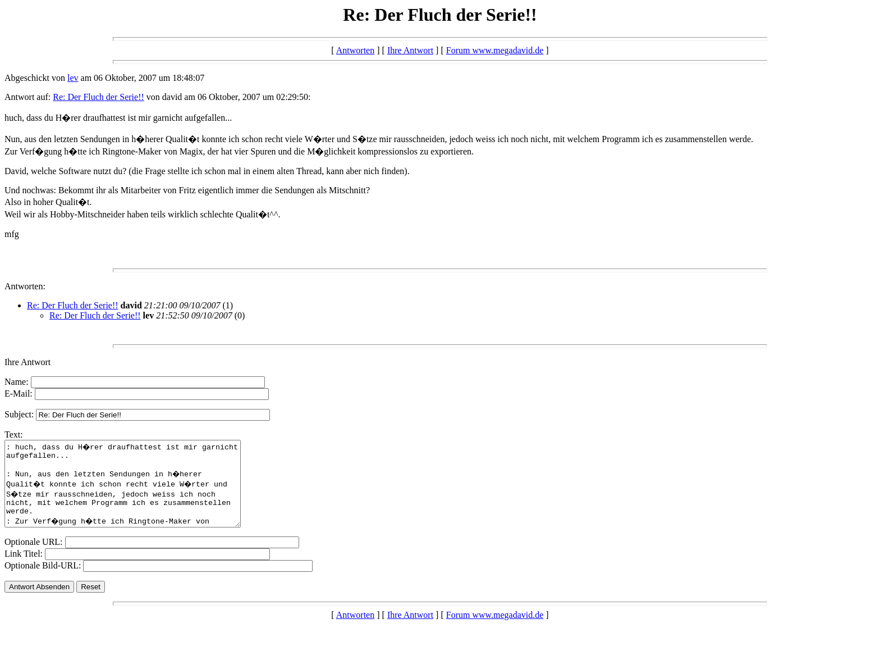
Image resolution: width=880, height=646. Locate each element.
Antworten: (24, 286)
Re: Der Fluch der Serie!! (98, 97)
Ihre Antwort (410, 50)
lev (73, 78)
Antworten (355, 50)
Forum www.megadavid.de (495, 50)
